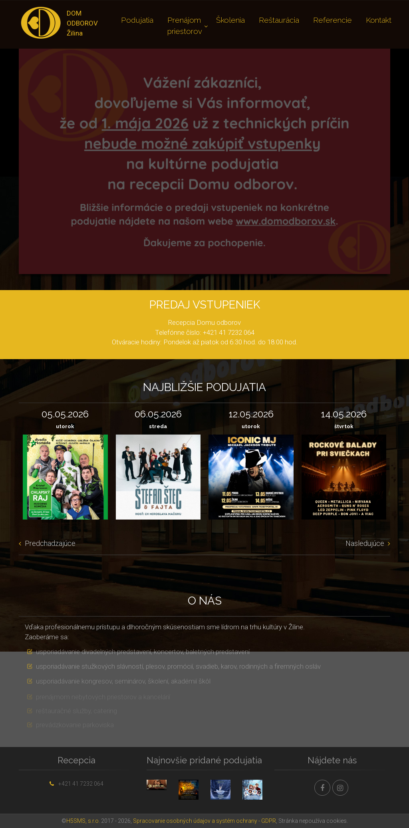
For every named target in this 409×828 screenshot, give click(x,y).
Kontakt (378, 20)
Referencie (332, 20)
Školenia (230, 20)
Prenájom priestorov (184, 26)
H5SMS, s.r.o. (83, 821)
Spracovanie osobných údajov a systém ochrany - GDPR (204, 821)
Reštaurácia (279, 20)
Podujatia (137, 20)
